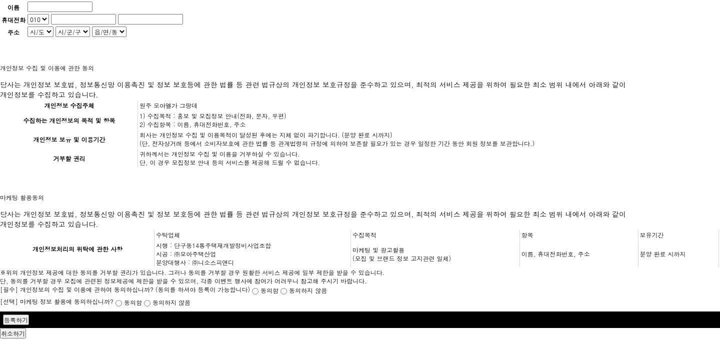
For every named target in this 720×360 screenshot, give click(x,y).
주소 (14, 32)
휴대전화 (14, 20)
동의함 (266, 290)
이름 (14, 7)
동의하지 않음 (303, 290)
